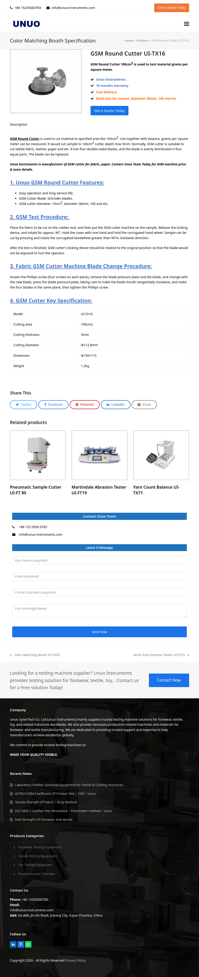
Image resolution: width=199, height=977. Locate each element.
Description (18, 124)
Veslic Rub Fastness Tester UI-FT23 (161, 655)
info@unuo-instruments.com (40, 534)
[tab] (18, 124)
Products (142, 40)
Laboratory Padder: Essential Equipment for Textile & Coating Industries (69, 785)
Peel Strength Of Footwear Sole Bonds (43, 819)
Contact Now (169, 680)
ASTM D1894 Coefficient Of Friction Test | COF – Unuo (55, 793)
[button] (186, 24)
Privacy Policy (75, 960)
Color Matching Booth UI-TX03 (35, 655)
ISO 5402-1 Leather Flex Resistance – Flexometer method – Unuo (63, 811)
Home (129, 40)
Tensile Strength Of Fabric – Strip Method (46, 802)
